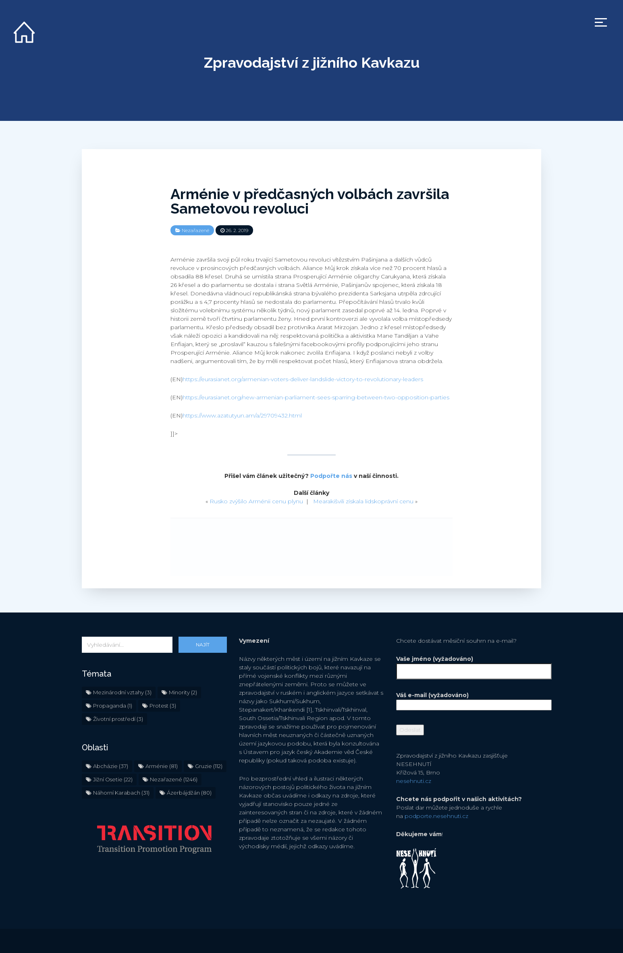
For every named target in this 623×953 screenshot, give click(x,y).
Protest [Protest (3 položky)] (163, 705)
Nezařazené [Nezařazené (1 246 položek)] (173, 779)
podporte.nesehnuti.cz (436, 816)
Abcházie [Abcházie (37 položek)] (110, 766)
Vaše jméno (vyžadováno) (468, 665)
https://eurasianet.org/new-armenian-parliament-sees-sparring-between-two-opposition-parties (316, 397)
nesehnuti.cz (413, 781)
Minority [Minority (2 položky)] (183, 692)
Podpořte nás (331, 476)
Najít (203, 645)
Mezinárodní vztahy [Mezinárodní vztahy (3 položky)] (122, 692)
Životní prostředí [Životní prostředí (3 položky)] (118, 719)
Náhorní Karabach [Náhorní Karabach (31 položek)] (121, 792)
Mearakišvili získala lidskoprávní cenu (363, 501)
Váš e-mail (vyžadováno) (468, 699)
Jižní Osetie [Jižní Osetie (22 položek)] (113, 779)
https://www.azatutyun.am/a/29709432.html (242, 415)
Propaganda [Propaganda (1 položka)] (112, 705)
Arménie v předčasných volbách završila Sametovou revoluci (309, 201)
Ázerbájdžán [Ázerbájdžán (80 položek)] (189, 792)
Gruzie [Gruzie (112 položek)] (208, 766)
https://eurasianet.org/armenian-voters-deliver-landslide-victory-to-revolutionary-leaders (303, 379)
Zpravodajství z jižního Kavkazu (311, 62)
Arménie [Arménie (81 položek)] (161, 766)
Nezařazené (195, 230)
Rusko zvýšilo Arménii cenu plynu (256, 501)
